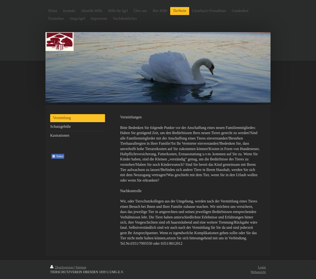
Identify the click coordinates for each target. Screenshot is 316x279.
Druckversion (62, 267)
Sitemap (80, 267)
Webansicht (258, 272)
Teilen (57, 156)
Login (262, 267)
